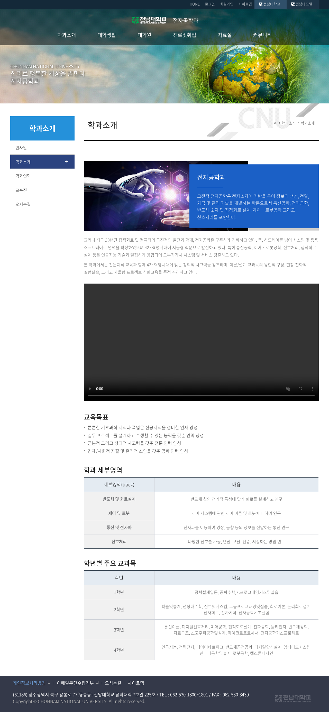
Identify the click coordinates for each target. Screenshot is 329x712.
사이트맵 (245, 3)
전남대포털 (304, 3)
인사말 (21, 147)
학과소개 (23, 162)
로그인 (210, 3)
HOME (195, 3)
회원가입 (226, 3)
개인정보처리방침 (29, 683)
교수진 (21, 190)
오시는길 (23, 204)
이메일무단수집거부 (75, 683)
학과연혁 (23, 176)
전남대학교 (271, 3)
